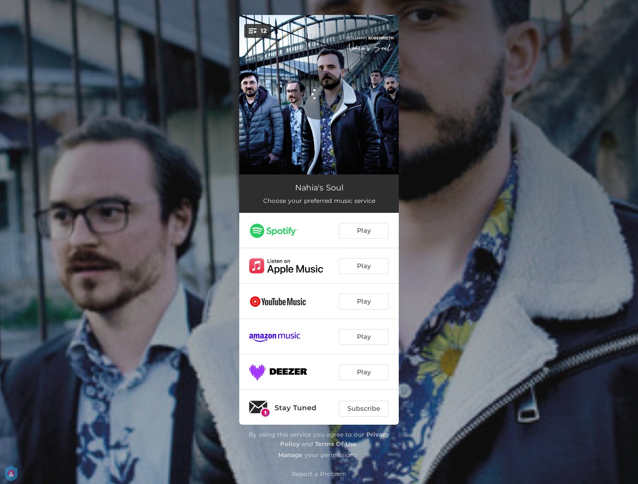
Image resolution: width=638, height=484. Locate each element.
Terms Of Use (336, 444)
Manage (290, 455)
